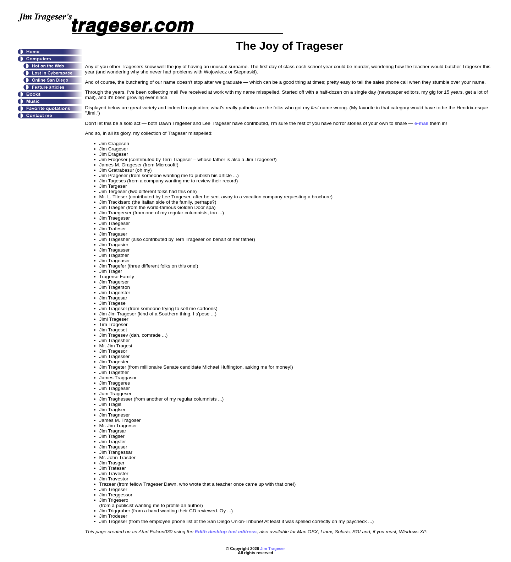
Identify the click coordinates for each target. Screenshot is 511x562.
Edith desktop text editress (226, 531)
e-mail (421, 123)
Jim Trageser (272, 548)
